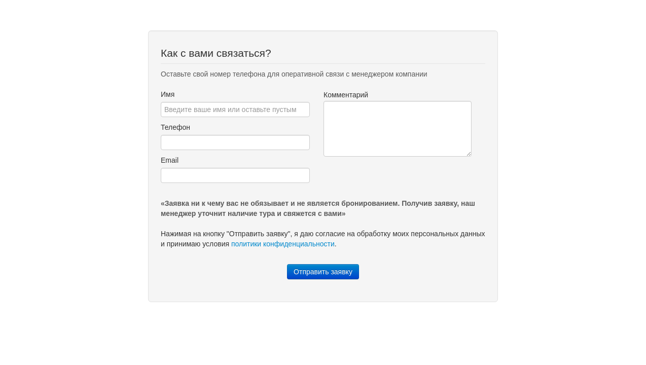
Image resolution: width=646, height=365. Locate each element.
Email (169, 160)
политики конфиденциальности (283, 244)
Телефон (175, 127)
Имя (167, 94)
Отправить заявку (323, 272)
